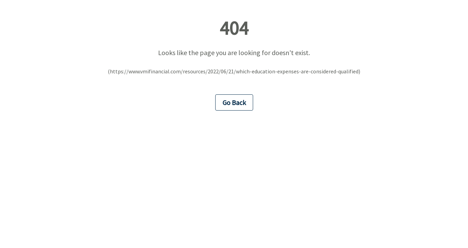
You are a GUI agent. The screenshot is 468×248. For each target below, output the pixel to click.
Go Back (234, 102)
